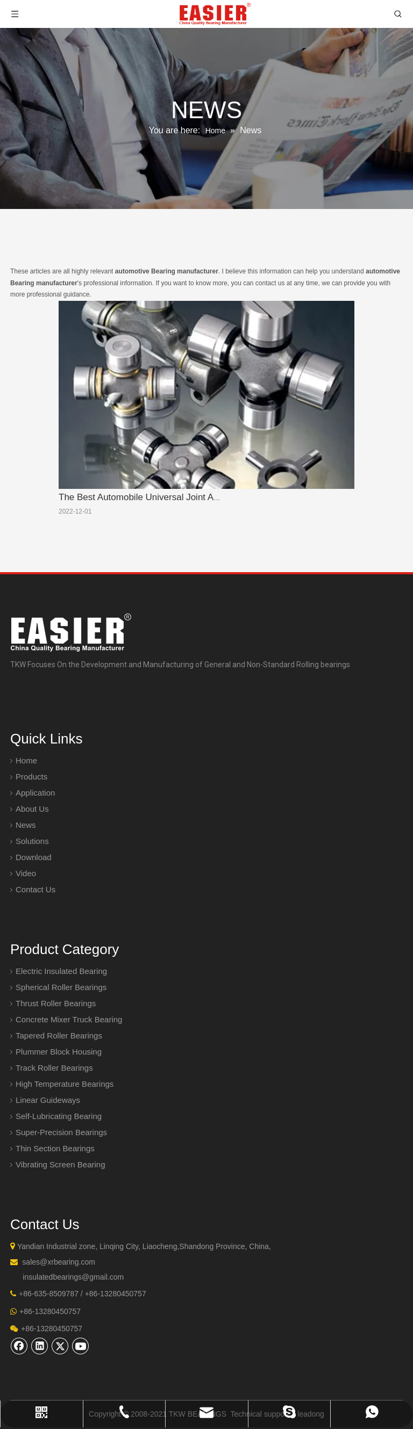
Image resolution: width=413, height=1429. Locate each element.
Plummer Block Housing (59, 1051)
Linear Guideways (48, 1100)
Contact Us (35, 889)
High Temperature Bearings (64, 1083)
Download (34, 857)
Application (35, 792)
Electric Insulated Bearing (61, 971)
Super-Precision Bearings (61, 1132)
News (26, 824)
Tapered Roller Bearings (59, 1035)
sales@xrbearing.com (58, 1262)
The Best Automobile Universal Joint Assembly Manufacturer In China (199, 497)
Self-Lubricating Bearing (59, 1116)
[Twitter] (60, 1345)
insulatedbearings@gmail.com (73, 1277)
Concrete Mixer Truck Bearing (69, 1019)
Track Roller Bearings (54, 1067)
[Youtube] (80, 1345)
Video (26, 873)
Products (31, 776)
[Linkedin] (39, 1345)
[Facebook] (19, 1345)
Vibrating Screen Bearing (60, 1164)
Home (26, 760)
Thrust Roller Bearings (56, 1003)
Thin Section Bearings (55, 1148)
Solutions (32, 841)
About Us (32, 808)
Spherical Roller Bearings (61, 987)
